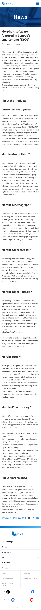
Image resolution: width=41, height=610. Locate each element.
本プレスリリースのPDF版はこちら (14, 518)
